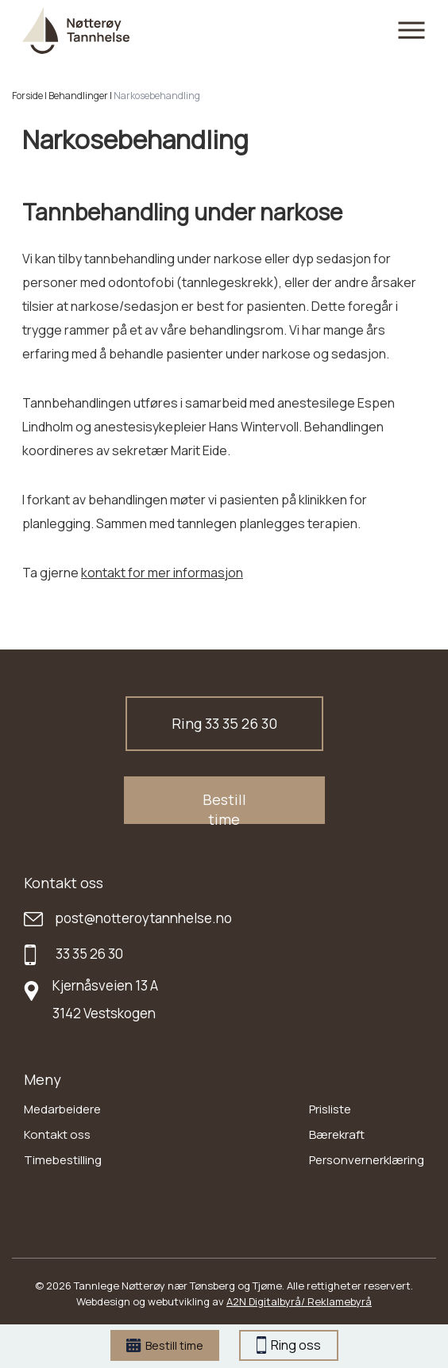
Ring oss (289, 1345)
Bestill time (164, 1345)
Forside (27, 95)
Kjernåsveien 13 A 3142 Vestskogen (105, 999)
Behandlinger (78, 95)
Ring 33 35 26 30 (224, 723)
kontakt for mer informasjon (162, 572)
